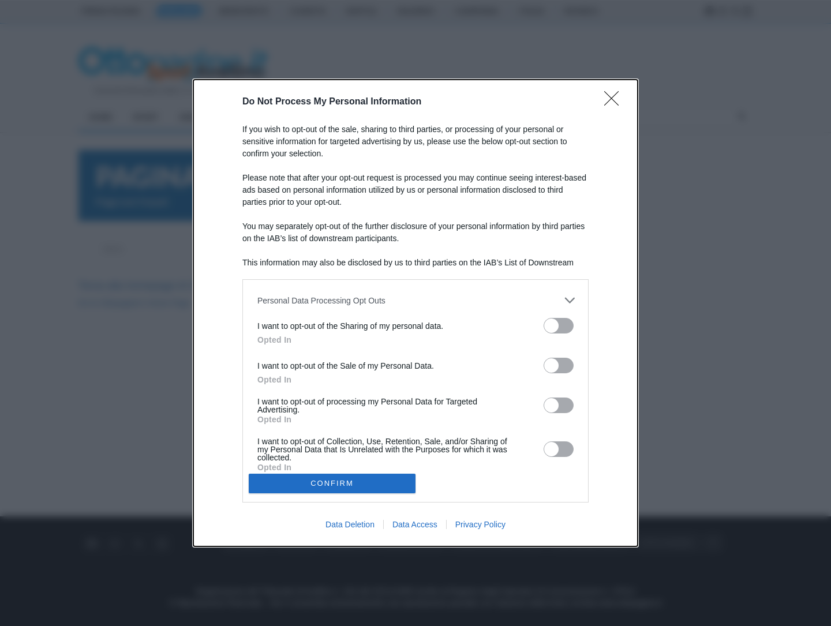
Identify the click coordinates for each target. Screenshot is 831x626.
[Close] (615, 102)
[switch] (559, 325)
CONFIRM (332, 483)
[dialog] (415, 313)
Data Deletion (350, 524)
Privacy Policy (480, 524)
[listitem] (415, 300)
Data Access (414, 524)
